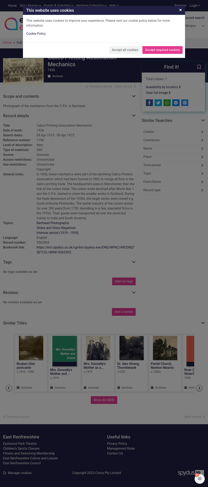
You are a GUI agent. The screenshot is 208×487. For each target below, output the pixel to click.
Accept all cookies (125, 50)
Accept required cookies (162, 50)
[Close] (180, 10)
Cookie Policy (36, 34)
